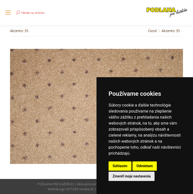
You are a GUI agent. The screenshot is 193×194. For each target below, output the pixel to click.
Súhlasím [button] (120, 166)
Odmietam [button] (144, 166)
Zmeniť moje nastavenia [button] (132, 176)
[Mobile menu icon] (8, 13)
